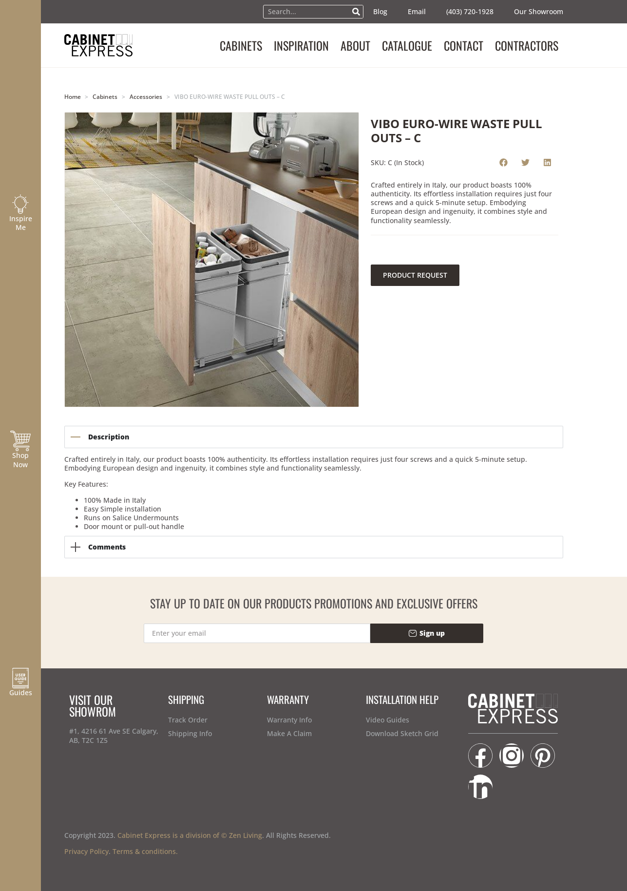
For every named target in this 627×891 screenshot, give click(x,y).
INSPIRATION (301, 45)
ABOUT (355, 45)
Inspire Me (20, 223)
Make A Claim (289, 733)
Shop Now (20, 460)
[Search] (356, 11)
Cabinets (105, 96)
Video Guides (387, 719)
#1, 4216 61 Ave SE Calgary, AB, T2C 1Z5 (113, 735)
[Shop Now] (20, 441)
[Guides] (20, 678)
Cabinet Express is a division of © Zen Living (189, 835)
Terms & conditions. (145, 851)
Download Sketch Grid (402, 733)
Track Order (188, 719)
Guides (20, 692)
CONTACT (463, 45)
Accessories (146, 96)
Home (72, 96)
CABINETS (241, 45)
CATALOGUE (407, 45)
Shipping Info (190, 733)
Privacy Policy (86, 851)
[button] (503, 162)
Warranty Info (289, 719)
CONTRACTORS (526, 45)
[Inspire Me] (20, 204)
